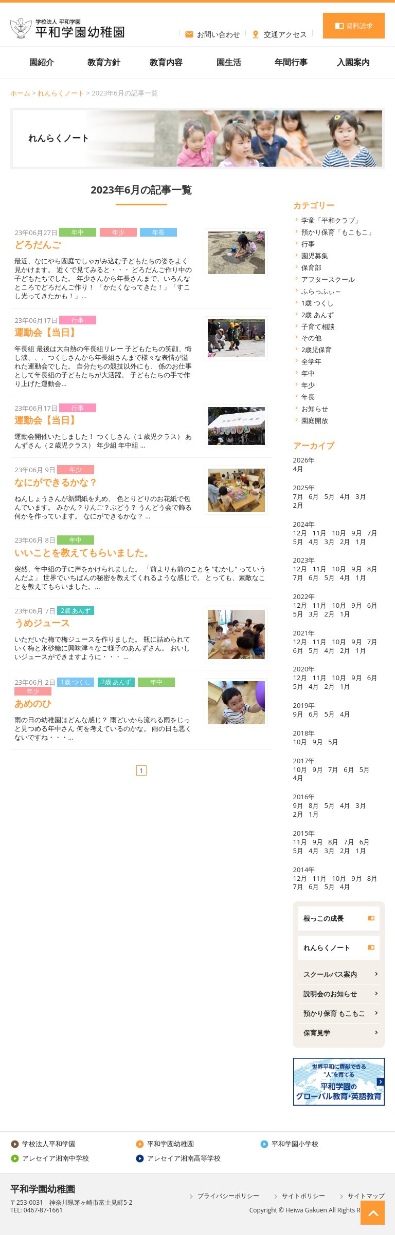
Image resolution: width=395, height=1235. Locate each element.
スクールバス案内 (330, 974)
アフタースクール (328, 279)
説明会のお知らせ (330, 993)
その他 (311, 337)
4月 (298, 468)
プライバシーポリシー (223, 1196)
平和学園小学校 (289, 1143)
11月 (319, 532)
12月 (300, 532)
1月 (360, 541)
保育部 (311, 267)
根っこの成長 (323, 918)
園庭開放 (314, 420)
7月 (298, 496)
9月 (356, 532)
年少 (308, 385)
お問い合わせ (213, 33)
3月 (360, 496)
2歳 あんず (317, 314)
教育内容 (166, 62)
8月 (372, 568)
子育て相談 (318, 326)
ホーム (20, 93)
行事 (308, 243)
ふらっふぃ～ (321, 291)
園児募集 (314, 255)
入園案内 (353, 62)
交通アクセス (279, 33)
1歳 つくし (317, 302)
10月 (339, 532)
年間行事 (291, 62)
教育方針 (103, 62)
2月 (298, 505)
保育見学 (316, 1032)
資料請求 (353, 25)
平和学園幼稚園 (164, 1143)
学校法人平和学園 (43, 1143)
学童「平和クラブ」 (331, 220)
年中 (308, 373)
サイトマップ (361, 1196)
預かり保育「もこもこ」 (338, 232)
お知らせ (314, 408)
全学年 (311, 361)
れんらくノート (61, 93)
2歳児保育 (316, 349)
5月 (329, 496)
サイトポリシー (298, 1196)
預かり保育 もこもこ (334, 1013)
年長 (308, 396)
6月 (314, 496)
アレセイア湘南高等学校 (178, 1158)
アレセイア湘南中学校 (49, 1158)
